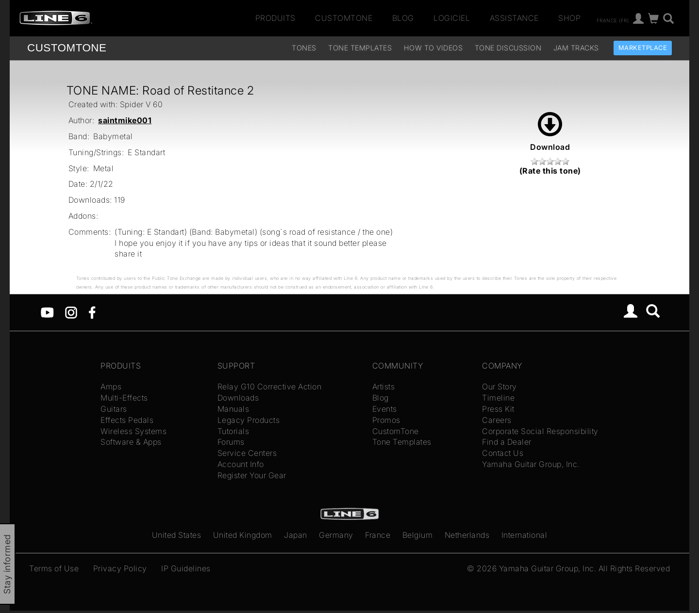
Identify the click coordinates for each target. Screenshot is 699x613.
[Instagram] (71, 312)
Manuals (233, 409)
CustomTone (343, 18)
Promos (386, 420)
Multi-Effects (124, 398)
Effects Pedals (126, 420)
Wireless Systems (133, 431)
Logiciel (451, 18)
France (377, 535)
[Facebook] (92, 312)
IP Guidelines (186, 568)
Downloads (238, 398)
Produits (275, 18)
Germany (336, 535)
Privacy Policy (120, 568)
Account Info (240, 464)
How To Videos (433, 48)
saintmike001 (124, 120)
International (524, 535)
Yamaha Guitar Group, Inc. (531, 464)
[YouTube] (47, 312)
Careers (497, 420)
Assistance (514, 18)
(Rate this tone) (550, 171)
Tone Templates (360, 48)
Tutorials (233, 431)
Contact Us (502, 453)
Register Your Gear (251, 475)
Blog (403, 18)
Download (550, 132)
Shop (569, 18)
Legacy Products (248, 420)
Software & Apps (131, 442)
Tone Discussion (508, 48)
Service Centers (247, 453)
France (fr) (613, 20)
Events (384, 409)
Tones (304, 48)
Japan (295, 535)
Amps (110, 386)
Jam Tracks (576, 48)
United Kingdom (242, 535)
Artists (383, 386)
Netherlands (467, 535)
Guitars (113, 409)
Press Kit (498, 409)
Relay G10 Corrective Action (269, 386)
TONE (66, 48)
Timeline (498, 398)
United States (176, 535)
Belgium (417, 535)
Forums (231, 442)
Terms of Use (54, 568)
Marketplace (642, 47)
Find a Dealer (507, 442)
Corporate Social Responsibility (540, 431)
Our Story (499, 386)
